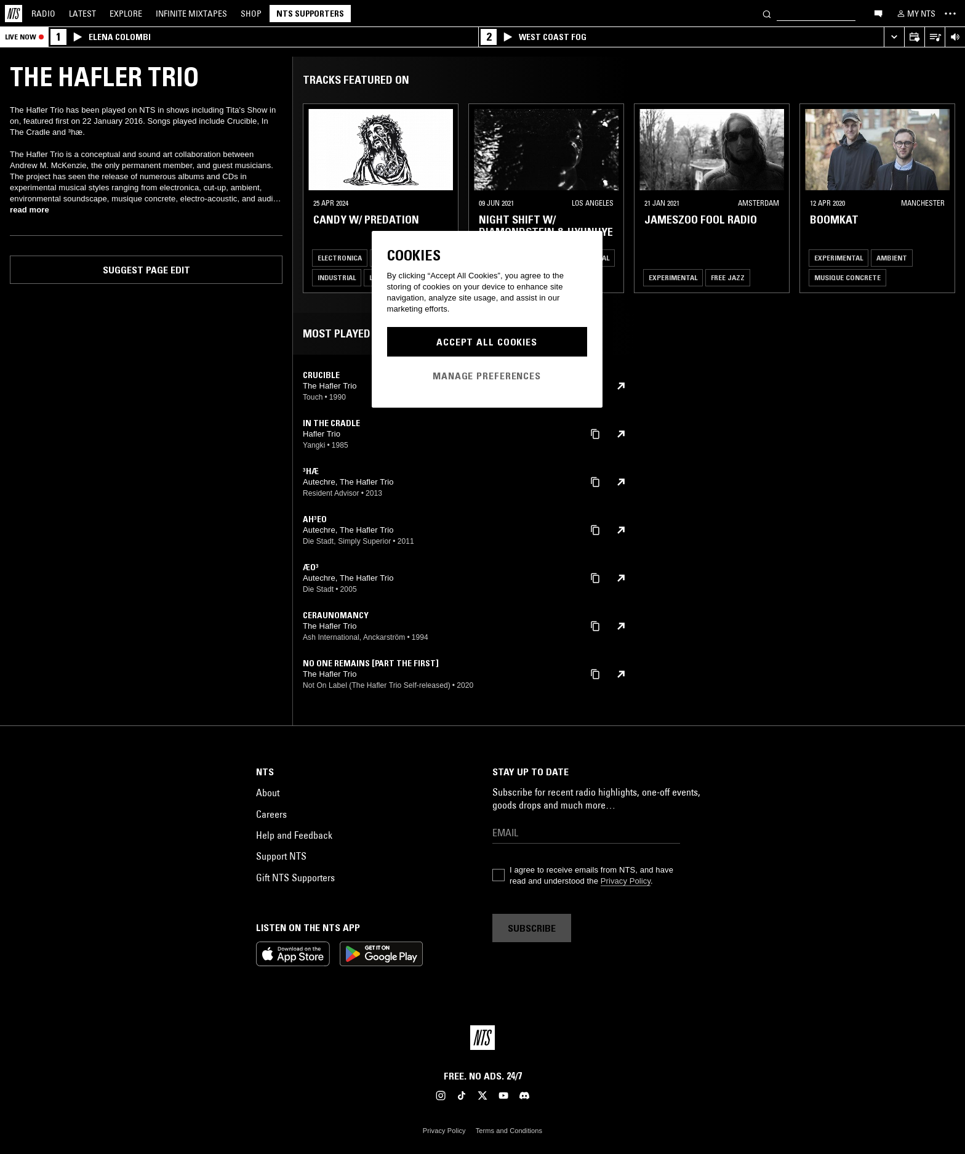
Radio (43, 13)
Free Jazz (728, 277)
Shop (251, 13)
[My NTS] (915, 13)
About (267, 792)
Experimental (673, 277)
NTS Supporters (310, 13)
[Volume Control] (955, 37)
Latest (82, 13)
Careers (271, 814)
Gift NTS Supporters (295, 877)
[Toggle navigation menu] (950, 13)
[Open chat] (878, 13)
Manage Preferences (487, 375)
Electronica (340, 257)
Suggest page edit (146, 270)
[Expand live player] (894, 37)
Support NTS (281, 856)
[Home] (13, 13)
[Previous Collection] (941, 198)
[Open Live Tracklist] (934, 37)
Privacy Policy (626, 881)
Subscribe (532, 928)
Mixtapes (191, 13)
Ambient (891, 257)
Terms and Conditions (509, 1130)
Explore (126, 13)
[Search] (767, 13)
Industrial (337, 277)
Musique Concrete (847, 277)
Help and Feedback (294, 835)
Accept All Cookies (486, 342)
